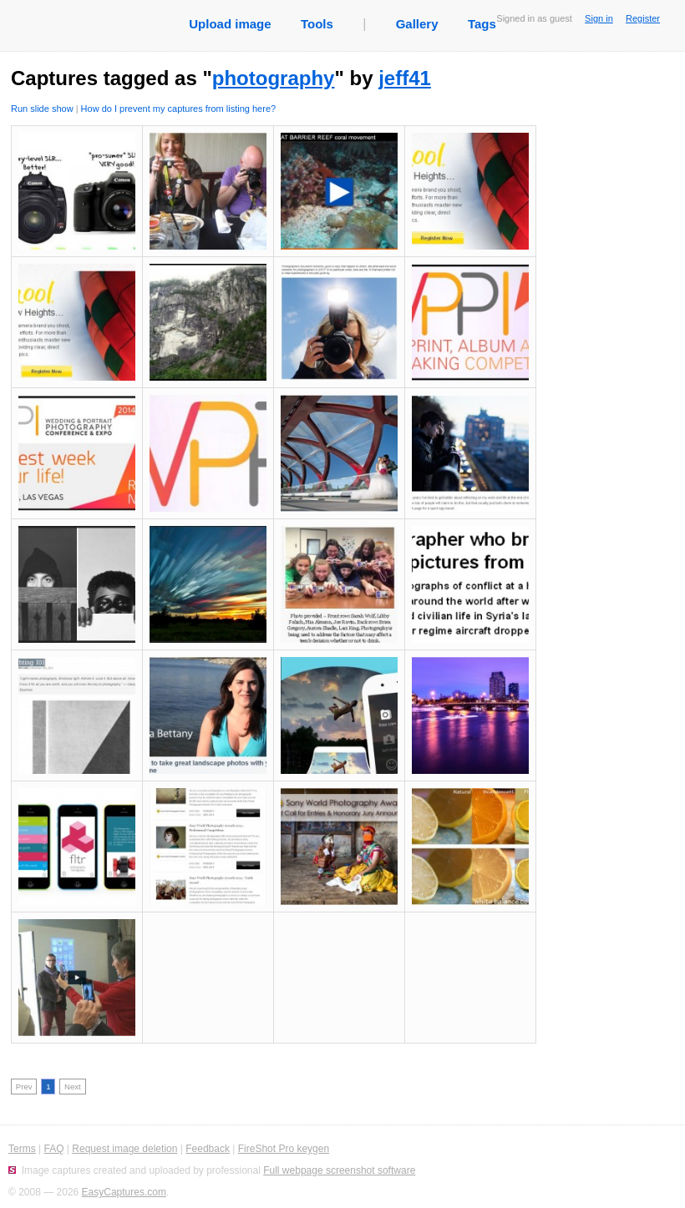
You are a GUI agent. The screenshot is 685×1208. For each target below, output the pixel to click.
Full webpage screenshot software (339, 1170)
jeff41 (404, 78)
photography (273, 78)
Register (643, 18)
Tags (482, 24)
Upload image (230, 24)
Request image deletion (124, 1149)
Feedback (207, 1149)
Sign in (599, 18)
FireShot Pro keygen (283, 1149)
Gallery (417, 24)
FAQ (53, 1149)
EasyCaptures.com (124, 1192)
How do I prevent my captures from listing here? (179, 109)
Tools (317, 24)
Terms (22, 1149)
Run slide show (42, 109)
